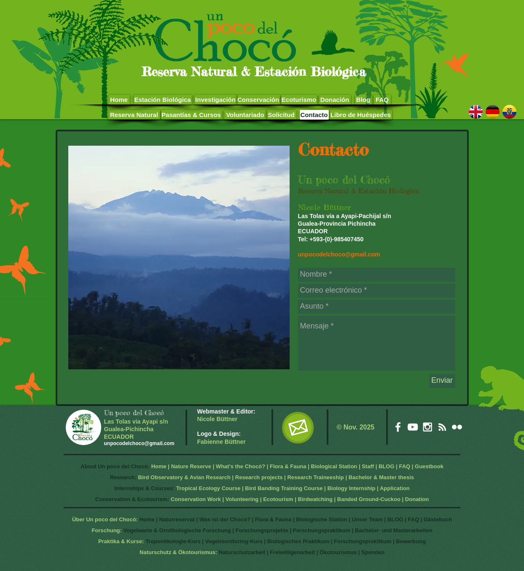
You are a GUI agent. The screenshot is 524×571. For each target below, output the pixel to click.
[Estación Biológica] (163, 99)
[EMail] (298, 427)
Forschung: (106, 530)
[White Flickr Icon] (457, 427)
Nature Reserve (191, 466)
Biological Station (334, 466)
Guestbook (429, 466)
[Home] (119, 99)
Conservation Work (196, 499)
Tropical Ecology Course (208, 488)
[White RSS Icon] (442, 427)
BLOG (387, 466)
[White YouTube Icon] (412, 427)
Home (159, 466)
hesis (407, 477)
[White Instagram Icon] (427, 427)
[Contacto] (314, 115)
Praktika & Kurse (120, 541)
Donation (417, 499)
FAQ (404, 466)
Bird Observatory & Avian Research (185, 477)
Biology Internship (351, 488)
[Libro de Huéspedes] (361, 115)
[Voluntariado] (245, 115)
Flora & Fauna (288, 466)
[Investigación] (215, 99)
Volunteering (242, 499)
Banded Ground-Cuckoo (368, 499)
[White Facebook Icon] (398, 427)
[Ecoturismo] (299, 99)
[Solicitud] (281, 115)
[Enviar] (442, 381)
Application (395, 488)
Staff (368, 466)
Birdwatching (315, 499)
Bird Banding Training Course (283, 488)
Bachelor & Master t (374, 477)
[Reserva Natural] (134, 115)
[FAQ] (382, 99)
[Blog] (363, 99)
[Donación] (335, 99)
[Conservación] (258, 99)
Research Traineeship (315, 477)
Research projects (259, 477)
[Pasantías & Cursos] (191, 115)
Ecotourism (278, 499)
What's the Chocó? (240, 466)
